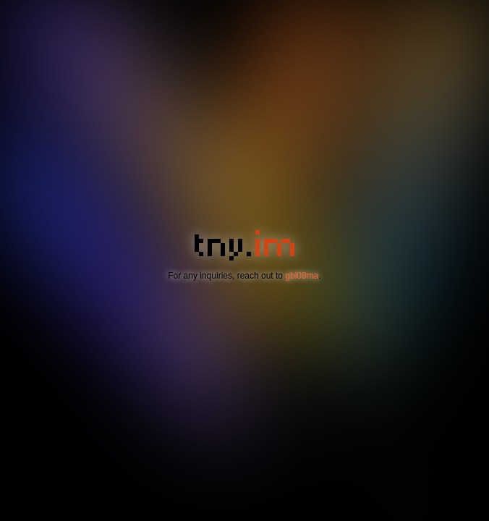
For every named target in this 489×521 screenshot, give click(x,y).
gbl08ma (301, 276)
